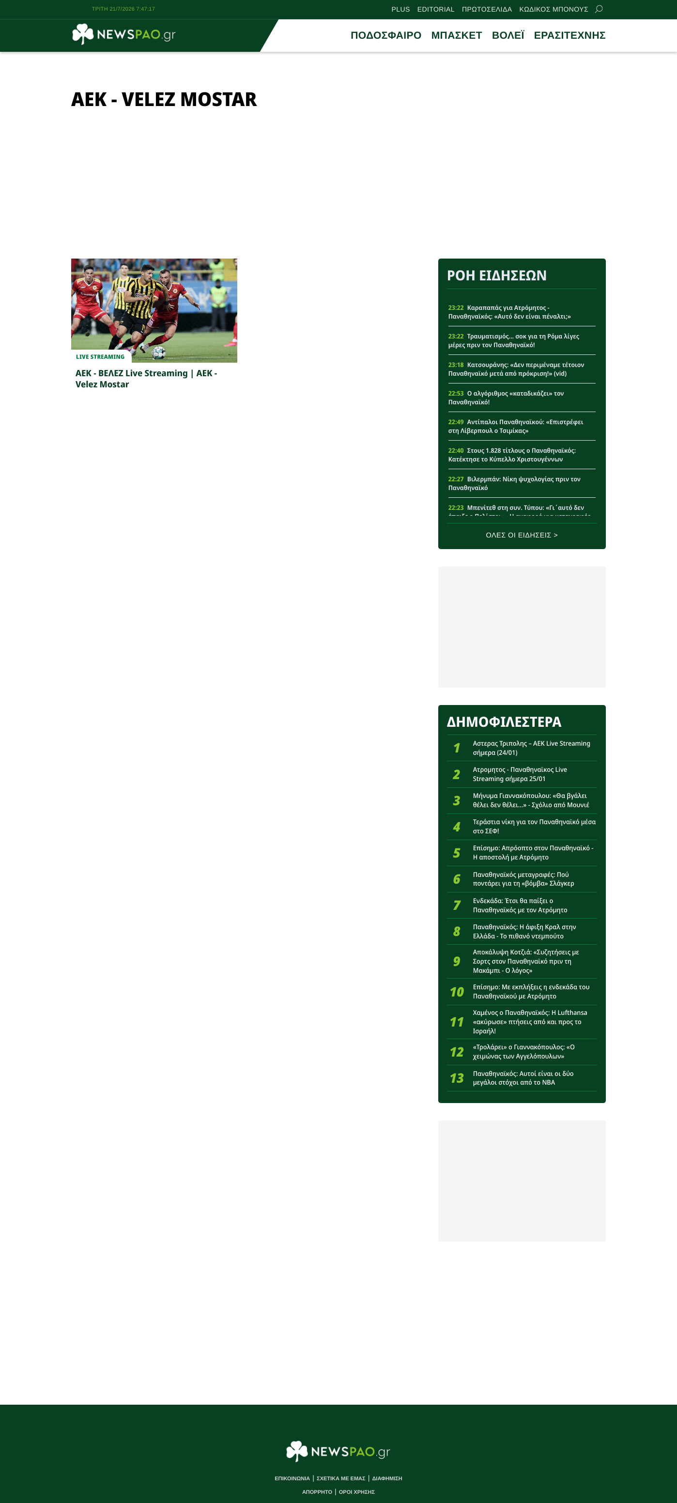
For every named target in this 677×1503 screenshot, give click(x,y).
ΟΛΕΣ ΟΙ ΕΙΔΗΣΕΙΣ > (522, 535)
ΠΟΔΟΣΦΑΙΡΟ (386, 35)
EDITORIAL (436, 9)
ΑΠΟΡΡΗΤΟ (317, 1492)
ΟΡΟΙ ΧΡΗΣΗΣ (357, 1492)
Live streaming (100, 357)
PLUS (401, 9)
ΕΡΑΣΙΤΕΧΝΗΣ (570, 35)
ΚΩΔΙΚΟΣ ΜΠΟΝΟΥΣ (553, 9)
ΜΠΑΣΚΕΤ (456, 35)
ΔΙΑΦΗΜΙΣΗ (387, 1479)
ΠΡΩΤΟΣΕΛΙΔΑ (487, 9)
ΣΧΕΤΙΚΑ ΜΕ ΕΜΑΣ (341, 1479)
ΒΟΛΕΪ (508, 35)
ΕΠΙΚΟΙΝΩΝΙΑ (292, 1479)
